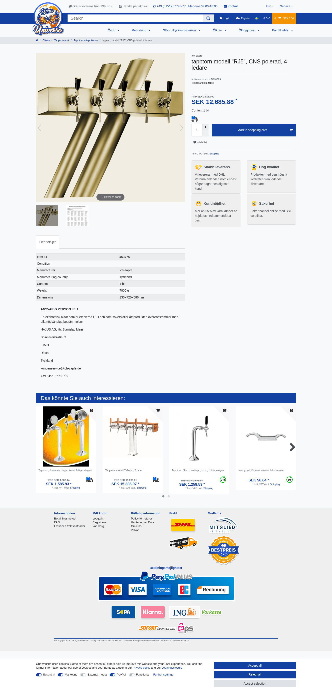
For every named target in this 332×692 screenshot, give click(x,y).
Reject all (254, 674)
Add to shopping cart (265, 130)
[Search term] (135, 18)
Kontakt (231, 6)
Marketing (71, 674)
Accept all (255, 665)
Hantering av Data (142, 522)
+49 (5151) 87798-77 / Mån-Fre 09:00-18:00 (185, 6)
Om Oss (136, 526)
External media (97, 674)
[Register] (243, 18)
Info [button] (268, 6)
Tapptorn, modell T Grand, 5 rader (123, 470)
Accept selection (255, 683)
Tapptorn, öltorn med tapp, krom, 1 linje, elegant (198, 470)
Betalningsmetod (65, 518)
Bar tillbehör (281, 30)
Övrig (112, 30)
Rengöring (139, 30)
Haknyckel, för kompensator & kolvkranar (261, 470)
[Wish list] (266, 18)
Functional (142, 674)
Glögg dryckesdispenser (180, 30)
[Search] (208, 18)
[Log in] (225, 18)
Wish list (200, 142)
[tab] (47, 242)
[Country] (257, 18)
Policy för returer (141, 518)
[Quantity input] (197, 130)
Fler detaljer (47, 242)
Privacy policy (141, 667)
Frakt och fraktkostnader (69, 526)
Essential (49, 674)
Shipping (214, 153)
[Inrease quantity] (205, 127)
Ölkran (218, 30)
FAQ (57, 522)
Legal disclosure (172, 667)
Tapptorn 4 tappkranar (85, 40)
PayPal (121, 674)
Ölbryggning (247, 30)
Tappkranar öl (61, 40)
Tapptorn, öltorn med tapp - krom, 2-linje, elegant (65, 470)
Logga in (98, 518)
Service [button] (285, 6)
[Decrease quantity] (205, 133)
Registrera (99, 522)
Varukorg (98, 526)
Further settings (163, 674)
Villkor (135, 530)
